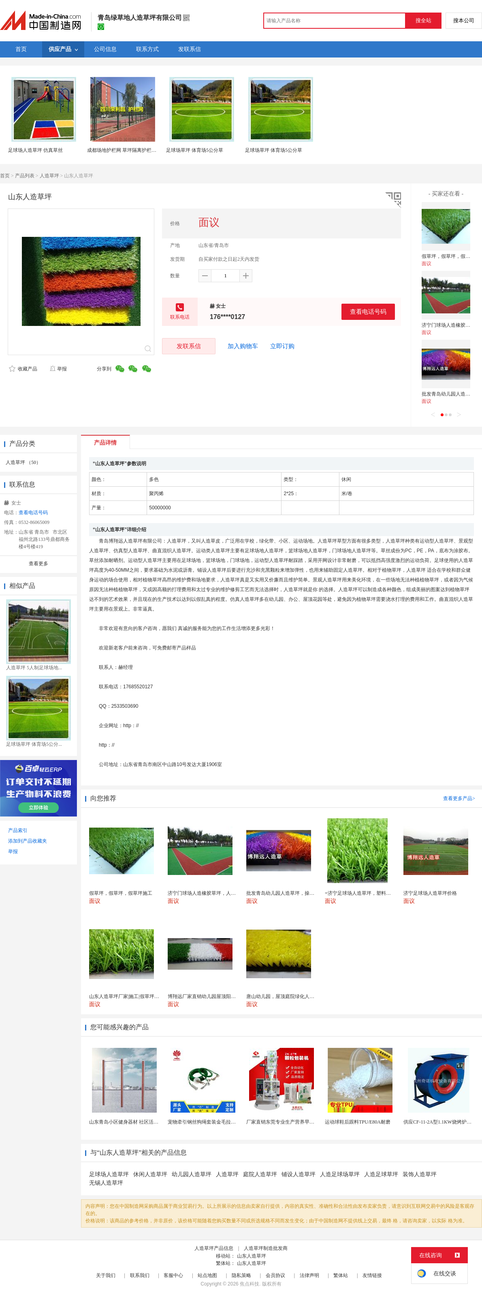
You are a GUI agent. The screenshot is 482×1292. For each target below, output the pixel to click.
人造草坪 (49, 176)
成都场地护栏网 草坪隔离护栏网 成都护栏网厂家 (139, 150)
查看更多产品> (459, 798)
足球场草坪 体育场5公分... (34, 744)
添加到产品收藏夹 (27, 841)
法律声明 (309, 1275)
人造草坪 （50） (23, 462)
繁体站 (340, 1275)
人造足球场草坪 (340, 1174)
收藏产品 (23, 369)
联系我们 (139, 1275)
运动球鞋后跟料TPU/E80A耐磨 (357, 1122)
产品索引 (18, 830)
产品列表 (24, 176)
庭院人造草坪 (260, 1174)
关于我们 (105, 1275)
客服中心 (173, 1275)
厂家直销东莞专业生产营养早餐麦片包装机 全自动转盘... (307, 1122)
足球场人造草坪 (109, 1174)
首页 (5, 176)
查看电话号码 (368, 311)
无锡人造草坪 (106, 1183)
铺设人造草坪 (299, 1174)
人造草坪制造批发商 (266, 1248)
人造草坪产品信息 (213, 1248)
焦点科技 (249, 1284)
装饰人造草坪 (420, 1174)
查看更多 (38, 563)
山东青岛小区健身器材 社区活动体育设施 (133, 1122)
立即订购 (282, 346)
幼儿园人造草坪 (191, 1174)
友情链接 (372, 1275)
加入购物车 (243, 346)
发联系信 (189, 346)
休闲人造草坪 (150, 1174)
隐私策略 (241, 1275)
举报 (58, 369)
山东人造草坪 (251, 1256)
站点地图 (207, 1275)
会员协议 (275, 1275)
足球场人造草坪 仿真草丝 (35, 150)
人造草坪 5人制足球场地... (34, 667)
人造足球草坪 (381, 1174)
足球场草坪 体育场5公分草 (194, 150)
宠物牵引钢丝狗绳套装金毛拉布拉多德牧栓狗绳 (219, 1122)
